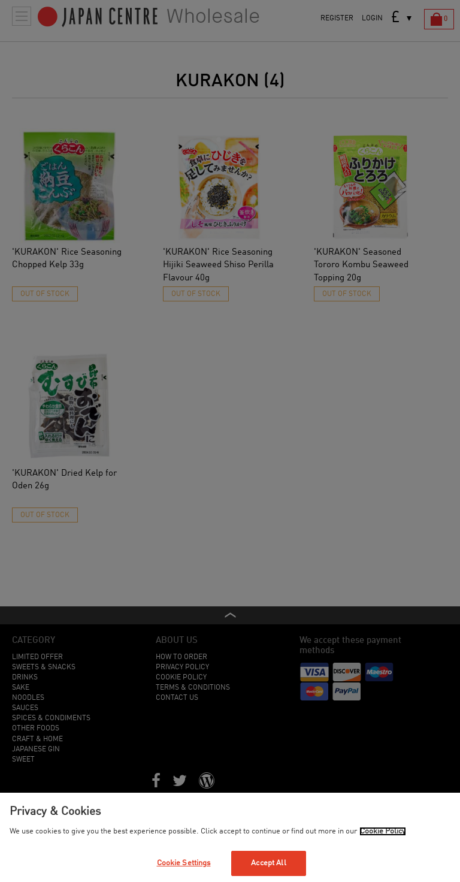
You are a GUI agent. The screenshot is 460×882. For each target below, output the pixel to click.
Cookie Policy (382, 831)
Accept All (268, 863)
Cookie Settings (184, 863)
